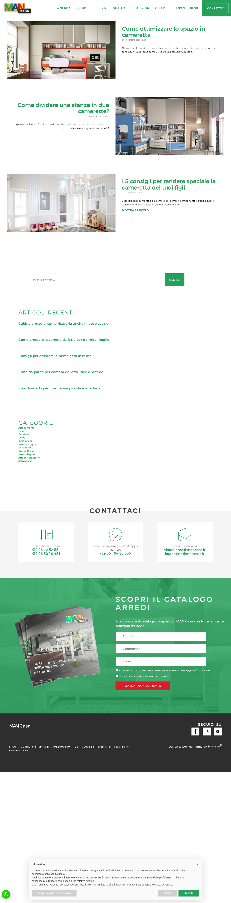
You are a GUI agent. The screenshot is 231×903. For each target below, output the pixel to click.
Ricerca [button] (174, 279)
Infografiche (25, 440)
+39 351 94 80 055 (115, 554)
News (21, 437)
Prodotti (83, 8)
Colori (21, 430)
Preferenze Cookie (32, 750)
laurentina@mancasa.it (184, 554)
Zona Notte (25, 447)
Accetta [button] (188, 893)
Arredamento (26, 427)
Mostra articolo (135, 211)
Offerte (162, 8)
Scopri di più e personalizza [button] (54, 893)
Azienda (64, 8)
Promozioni (141, 8)
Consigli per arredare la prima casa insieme (54, 356)
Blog (194, 8)
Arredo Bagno (26, 454)
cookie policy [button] (58, 873)
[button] (6, 894)
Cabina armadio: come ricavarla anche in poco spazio (63, 324)
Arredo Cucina (26, 451)
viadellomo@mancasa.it (184, 550)
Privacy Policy (106, 747)
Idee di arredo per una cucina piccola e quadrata (59, 388)
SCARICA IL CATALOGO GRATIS (143, 686)
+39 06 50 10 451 (46, 554)
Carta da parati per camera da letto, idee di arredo (60, 372)
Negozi (179, 8)
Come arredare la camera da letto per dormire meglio (63, 340)
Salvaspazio (25, 460)
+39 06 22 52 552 (46, 550)
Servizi (102, 8)
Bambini (23, 434)
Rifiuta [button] (167, 893)
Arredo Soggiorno (28, 444)
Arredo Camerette (29, 457)
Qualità (119, 8)
